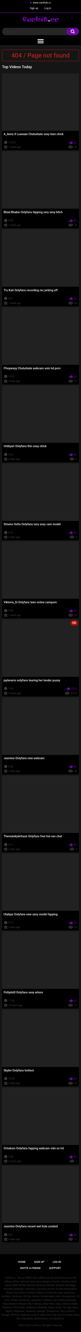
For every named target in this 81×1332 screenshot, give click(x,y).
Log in (47, 8)
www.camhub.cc (42, 2)
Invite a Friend (30, 1268)
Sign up (34, 8)
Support (55, 1268)
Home (22, 1261)
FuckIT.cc (36, 1325)
